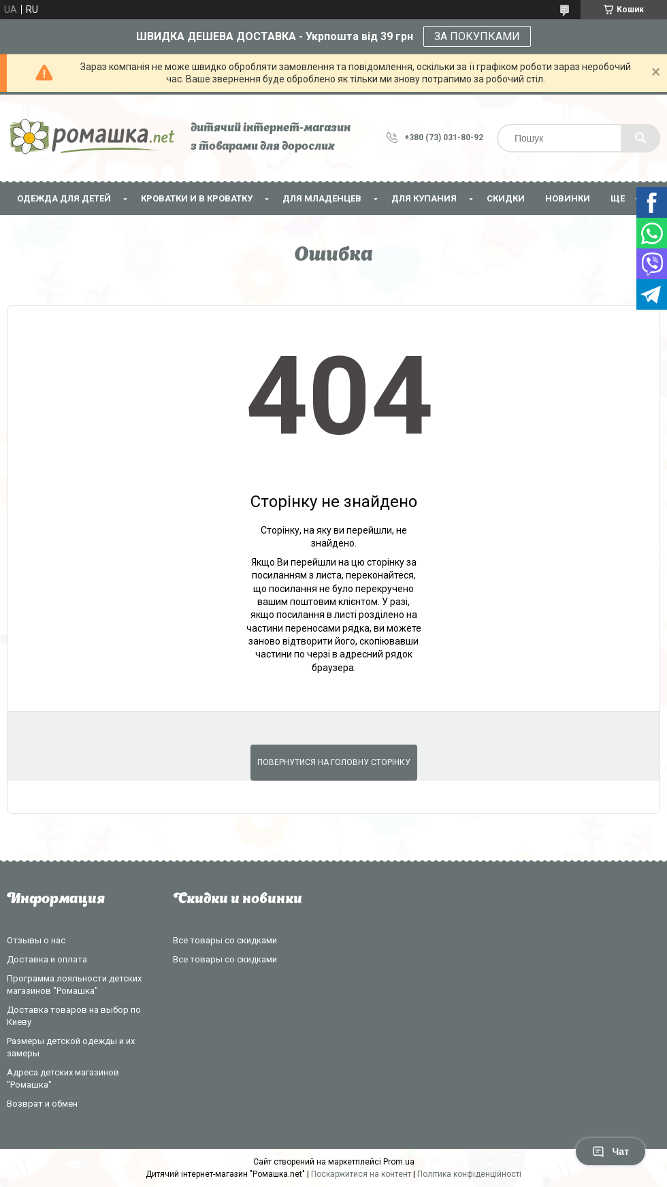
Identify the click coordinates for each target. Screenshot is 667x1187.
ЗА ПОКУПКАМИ (477, 36)
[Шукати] (640, 138)
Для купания (424, 198)
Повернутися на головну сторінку (333, 762)
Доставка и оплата (47, 959)
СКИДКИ (506, 198)
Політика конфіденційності (469, 1174)
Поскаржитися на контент (361, 1174)
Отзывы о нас (36, 940)
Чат (610, 1151)
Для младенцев (321, 198)
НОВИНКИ (567, 198)
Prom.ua (398, 1162)
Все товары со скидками (225, 940)
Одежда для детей (64, 198)
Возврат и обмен (42, 1104)
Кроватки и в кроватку (197, 198)
